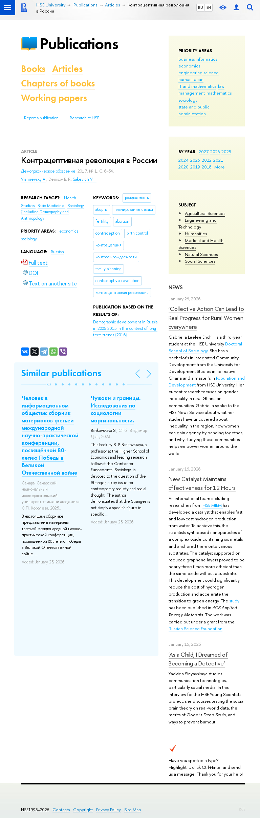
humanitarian (190, 79)
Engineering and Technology (197, 223)
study (234, 601)
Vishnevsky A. (33, 179)
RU (200, 7)
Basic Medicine (51, 205)
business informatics (197, 59)
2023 (195, 160)
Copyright (83, 810)
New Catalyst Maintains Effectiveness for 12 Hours (202, 483)
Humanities (196, 234)
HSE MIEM (212, 505)
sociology (187, 100)
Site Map (132, 810)
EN (209, 7)
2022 (207, 160)
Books (33, 69)
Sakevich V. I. (84, 179)
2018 (207, 167)
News (176, 287)
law (221, 86)
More (219, 167)
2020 (183, 167)
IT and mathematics (197, 86)
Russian (57, 252)
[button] (49, 384)
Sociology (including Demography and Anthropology (52, 212)
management (191, 93)
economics (189, 66)
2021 (218, 160)
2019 (195, 167)
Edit (242, 808)
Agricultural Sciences (205, 213)
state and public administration (194, 110)
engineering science (198, 72)
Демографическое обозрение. (49, 171)
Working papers (54, 98)
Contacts (61, 810)
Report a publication (41, 118)
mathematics (219, 93)
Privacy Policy (108, 810)
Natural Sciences (201, 254)
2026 (215, 151)
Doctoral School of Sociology (205, 347)
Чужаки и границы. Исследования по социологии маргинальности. (115, 409)
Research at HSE (84, 118)
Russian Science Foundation (195, 628)
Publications (79, 43)
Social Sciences (200, 261)
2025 (226, 151)
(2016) (125, 328)
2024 (183, 160)
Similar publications (61, 373)
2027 (204, 151)
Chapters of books (58, 83)
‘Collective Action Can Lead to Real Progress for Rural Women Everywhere (206, 318)
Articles (67, 69)
